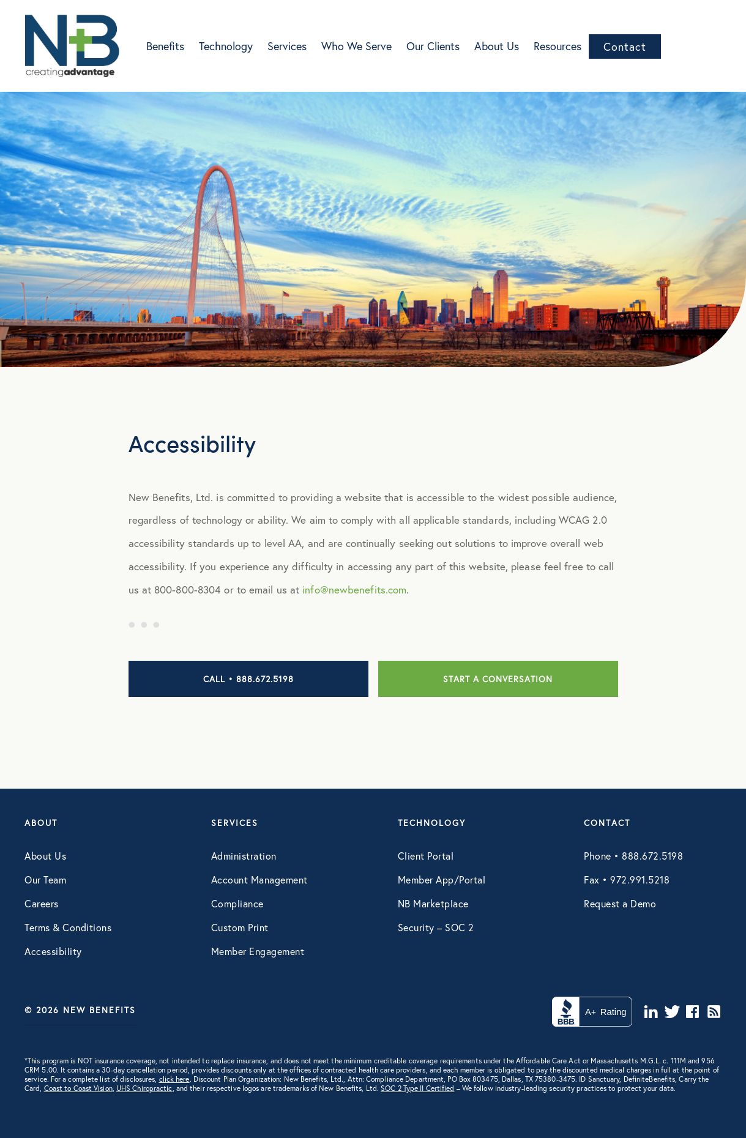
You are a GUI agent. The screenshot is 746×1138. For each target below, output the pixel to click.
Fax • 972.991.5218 (627, 879)
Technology (226, 46)
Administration (244, 855)
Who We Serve (356, 46)
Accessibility (53, 951)
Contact (624, 46)
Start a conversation (498, 679)
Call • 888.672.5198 (248, 679)
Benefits (165, 46)
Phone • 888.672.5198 (633, 855)
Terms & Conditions (67, 927)
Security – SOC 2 (436, 927)
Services (287, 46)
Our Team (45, 879)
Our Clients (433, 46)
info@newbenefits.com (354, 589)
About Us (496, 46)
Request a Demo (620, 903)
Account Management (259, 879)
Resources (557, 46)
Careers (41, 903)
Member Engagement (258, 951)
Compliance (237, 903)
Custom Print (240, 927)
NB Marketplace (433, 903)
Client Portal (426, 855)
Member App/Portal (442, 879)
